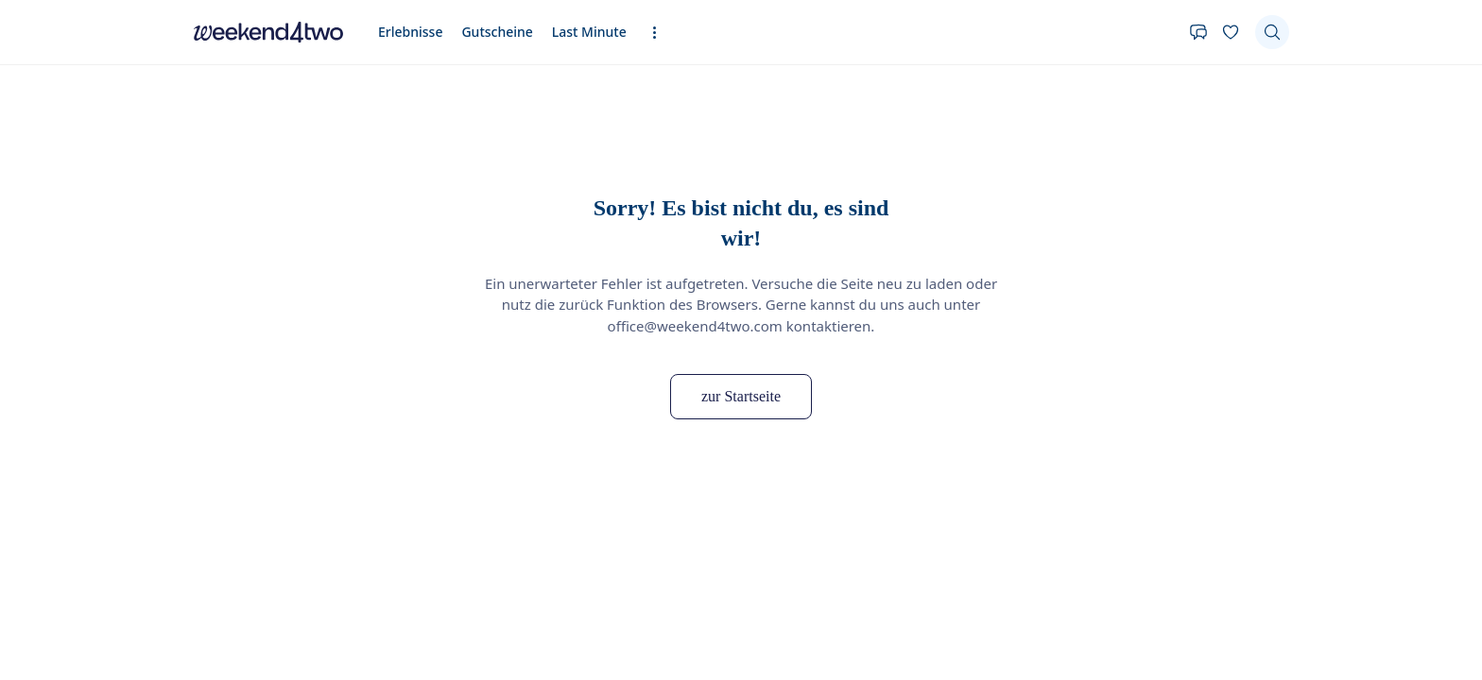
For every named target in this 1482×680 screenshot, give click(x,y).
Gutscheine (496, 32)
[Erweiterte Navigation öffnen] (660, 32)
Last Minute (589, 32)
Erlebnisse (410, 32)
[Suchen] (1272, 32)
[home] (268, 32)
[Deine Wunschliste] (1230, 32)
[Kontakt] (1198, 32)
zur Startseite (741, 396)
